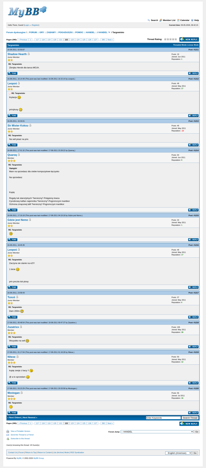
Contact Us (12, 452)
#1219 (196, 352)
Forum (21, 452)
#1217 (196, 293)
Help (195, 20)
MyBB (19, 458)
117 (37, 40)
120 (54, 40)
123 (72, 40)
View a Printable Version (20, 431)
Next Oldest (15, 417)
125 (83, 40)
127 (95, 40)
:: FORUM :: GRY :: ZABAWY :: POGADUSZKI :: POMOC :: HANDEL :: (62, 32)
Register (35, 25)
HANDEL (102, 32)
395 (103, 40)
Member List (167, 20)
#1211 (196, 50)
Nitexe (70, 352)
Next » (110, 40)
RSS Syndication (77, 452)
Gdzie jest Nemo (74, 215)
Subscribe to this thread (20, 438)
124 (77, 40)
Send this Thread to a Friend (22, 435)
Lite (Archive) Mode (61, 452)
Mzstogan (72, 388)
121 (60, 40)
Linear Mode (193, 45)
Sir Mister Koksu (18, 125)
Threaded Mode (179, 45)
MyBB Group (38, 458)
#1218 (196, 323)
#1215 (196, 215)
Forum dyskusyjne (15, 32)
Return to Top (30, 452)
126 (89, 40)
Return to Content (45, 452)
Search (152, 20)
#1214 (196, 150)
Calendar (183, 20)
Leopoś (71, 79)
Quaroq (71, 150)
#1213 (196, 121)
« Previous (23, 40)
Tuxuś (11, 297)
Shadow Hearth (17, 54)
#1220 (196, 388)
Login (27, 25)
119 (48, 40)
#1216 (196, 245)
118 (43, 40)
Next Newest (29, 417)
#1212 (196, 79)
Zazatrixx (72, 323)
